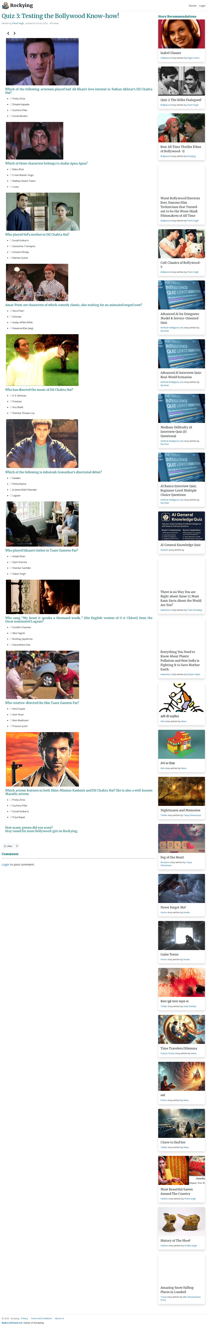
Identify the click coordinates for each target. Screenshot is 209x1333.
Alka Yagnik (17, 633)
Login (202, 5)
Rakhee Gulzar (19, 257)
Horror (164, 912)
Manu (183, 721)
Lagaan (15, 495)
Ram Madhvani (19, 720)
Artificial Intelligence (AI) (172, 327)
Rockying (17, 5)
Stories (193, 5)
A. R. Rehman (18, 395)
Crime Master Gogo (22, 175)
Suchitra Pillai (18, 110)
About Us (59, 1318)
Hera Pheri (17, 310)
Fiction (164, 1100)
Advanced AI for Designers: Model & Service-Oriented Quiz (180, 318)
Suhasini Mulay (19, 252)
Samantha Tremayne (22, 246)
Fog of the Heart (172, 857)
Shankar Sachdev (20, 568)
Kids (163, 721)
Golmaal (15, 316)
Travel (163, 1297)
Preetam (16, 401)
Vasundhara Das (20, 644)
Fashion (164, 1198)
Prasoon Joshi (19, 726)
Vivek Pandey (189, 1006)
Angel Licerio (193, 57)
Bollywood (166, 105)
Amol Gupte (17, 708)
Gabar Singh (18, 573)
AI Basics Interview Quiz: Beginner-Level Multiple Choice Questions (179, 490)
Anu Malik (16, 407)
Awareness (166, 610)
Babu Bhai (17, 169)
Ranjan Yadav (193, 674)
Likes (8, 846)
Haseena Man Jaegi (21, 328)
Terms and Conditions (41, 1318)
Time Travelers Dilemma (179, 1048)
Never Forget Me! (173, 907)
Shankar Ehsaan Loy (22, 413)
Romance (165, 862)
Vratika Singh (190, 1245)
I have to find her (173, 1142)
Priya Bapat (17, 817)
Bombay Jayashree (21, 639)
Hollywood (166, 57)
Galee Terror (170, 954)
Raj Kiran (165, 330)
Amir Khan (17, 714)
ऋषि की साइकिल (170, 716)
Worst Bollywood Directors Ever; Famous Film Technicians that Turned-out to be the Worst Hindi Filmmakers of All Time (180, 206)
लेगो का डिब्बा (168, 763)
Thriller (164, 815)
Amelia (186, 912)
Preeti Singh (18, 23)
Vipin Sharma (18, 562)
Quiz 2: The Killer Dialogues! (181, 100)
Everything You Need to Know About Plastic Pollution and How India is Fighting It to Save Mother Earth (180, 660)
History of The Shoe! (175, 1240)
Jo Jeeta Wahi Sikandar (23, 489)
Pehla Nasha (18, 483)
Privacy (24, 1318)
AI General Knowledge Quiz (181, 545)
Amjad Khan (17, 556)
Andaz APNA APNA (21, 322)
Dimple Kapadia (19, 104)
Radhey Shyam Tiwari (23, 180)
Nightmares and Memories (180, 810)
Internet (164, 549)
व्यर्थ (163, 1095)
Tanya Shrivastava (192, 815)
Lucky (14, 186)
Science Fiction (168, 1053)
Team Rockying (194, 610)
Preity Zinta (17, 98)
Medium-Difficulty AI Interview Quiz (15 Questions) (176, 432)
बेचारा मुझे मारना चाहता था (175, 1001)
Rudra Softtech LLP (12, 1322)
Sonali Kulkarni (19, 240)
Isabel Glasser (171, 53)
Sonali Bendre (19, 116)
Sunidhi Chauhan (20, 627)
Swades (15, 478)
